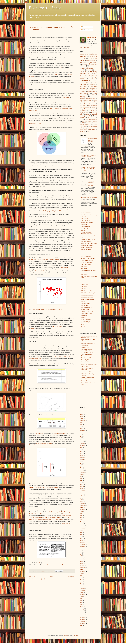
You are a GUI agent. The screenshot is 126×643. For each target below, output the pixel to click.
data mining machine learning (88, 72)
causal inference (86, 68)
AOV (85, 58)
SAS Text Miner (39, 433)
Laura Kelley (66, 97)
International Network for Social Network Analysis (44, 487)
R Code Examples (85, 303)
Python (92, 110)
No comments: (49, 571)
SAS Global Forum (86, 121)
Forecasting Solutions (86, 360)
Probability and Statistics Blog (88, 343)
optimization (83, 105)
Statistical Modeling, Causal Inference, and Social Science (88, 340)
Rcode (87, 114)
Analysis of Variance (86, 249)
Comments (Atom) (40, 579)
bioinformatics (93, 62)
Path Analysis (94, 107)
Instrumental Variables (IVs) (88, 239)
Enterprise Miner (84, 82)
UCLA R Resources (86, 319)
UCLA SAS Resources (86, 262)
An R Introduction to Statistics (88, 329)
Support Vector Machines (87, 222)
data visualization (92, 75)
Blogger (76, 635)
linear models (84, 93)
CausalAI (82, 70)
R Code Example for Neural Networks (92, 140)
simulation (88, 122)
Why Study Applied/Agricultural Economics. (54, 211)
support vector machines (90, 128)
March (81, 414)
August (81, 432)
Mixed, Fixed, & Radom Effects (89, 243)
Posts (83, 27)
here (32, 328)
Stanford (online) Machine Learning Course (87, 378)
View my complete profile (86, 47)
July (81, 412)
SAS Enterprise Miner (60, 433)
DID (92, 78)
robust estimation (91, 117)
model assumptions (91, 102)
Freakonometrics (85, 309)
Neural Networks (89, 103)
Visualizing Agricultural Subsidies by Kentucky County (47, 309)
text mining (92, 129)
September (82, 430)
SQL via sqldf (84, 305)
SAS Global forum (57, 326)
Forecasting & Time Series (87, 245)
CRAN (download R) (86, 291)
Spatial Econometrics (86, 247)
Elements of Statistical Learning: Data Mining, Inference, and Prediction (87, 351)
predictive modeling (88, 108)
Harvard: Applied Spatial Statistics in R (87, 369)
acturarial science (84, 54)
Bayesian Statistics (90, 60)
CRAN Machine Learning (87, 299)
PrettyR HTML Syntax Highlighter (86, 314)
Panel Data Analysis (92, 105)
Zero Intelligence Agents (87, 381)
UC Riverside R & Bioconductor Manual (86, 322)
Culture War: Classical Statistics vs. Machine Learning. (44, 259)
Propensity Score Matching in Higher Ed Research (88, 156)
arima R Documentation (87, 297)
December (82, 443)
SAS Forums (84, 268)
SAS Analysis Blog (86, 264)
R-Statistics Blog (85, 288)
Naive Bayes (84, 224)
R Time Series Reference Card (88, 295)
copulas (89, 70)
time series (82, 131)
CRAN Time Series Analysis (88, 293)
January (81, 416)
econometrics (85, 81)
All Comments (85, 30)
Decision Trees (86, 77)
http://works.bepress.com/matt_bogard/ (52, 564)
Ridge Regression (85, 226)
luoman (66, 635)
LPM (92, 95)
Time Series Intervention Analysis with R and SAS (92, 183)
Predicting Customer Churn (36, 513)
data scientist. (64, 267)
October (82, 418)
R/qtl (82, 325)
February (82, 441)
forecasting (92, 84)
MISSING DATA (88, 100)
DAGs (86, 71)
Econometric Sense (45, 7)
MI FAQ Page (84, 366)
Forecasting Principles (86, 362)
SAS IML (95, 121)
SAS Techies (84, 274)
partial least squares (85, 107)
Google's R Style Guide (87, 311)
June (81, 424)
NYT (51, 54)
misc (81, 100)
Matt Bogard (92, 37)
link (40, 563)
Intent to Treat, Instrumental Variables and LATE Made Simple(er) (88, 169)
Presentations (82, 110)
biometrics (84, 64)
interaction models (91, 91)
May (81, 437)
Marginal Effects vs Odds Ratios (89, 197)
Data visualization (40, 271)
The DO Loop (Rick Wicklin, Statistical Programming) (88, 259)
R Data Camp (84, 284)
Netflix (57, 74)
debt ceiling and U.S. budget (44, 443)
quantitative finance (84, 112)
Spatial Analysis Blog (86, 371)
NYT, (61, 67)
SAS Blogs (84, 266)
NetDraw (64, 513)
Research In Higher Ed (88, 115)
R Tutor (83, 317)
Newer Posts (32, 576)
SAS (81, 119)
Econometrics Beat (85, 347)
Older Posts (71, 576)
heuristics (92, 88)
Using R (83, 301)
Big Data (82, 62)
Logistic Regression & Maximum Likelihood (86, 233)
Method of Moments (90, 98)
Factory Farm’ (33, 445)
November (82, 420)
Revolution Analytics (86, 307)
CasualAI (92, 66)
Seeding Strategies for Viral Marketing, (59, 512)
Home (51, 576)
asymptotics (90, 58)
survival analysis (83, 129)
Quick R (83, 327)
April (81, 410)
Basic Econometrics (86, 212)
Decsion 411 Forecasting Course (89, 364)
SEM (82, 122)
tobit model (89, 131)
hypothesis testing (84, 89)
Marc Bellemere (85, 345)
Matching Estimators (86, 241)
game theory (83, 86)
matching (82, 96)
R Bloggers (84, 286)
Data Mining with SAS (86, 358)
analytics (93, 56)
